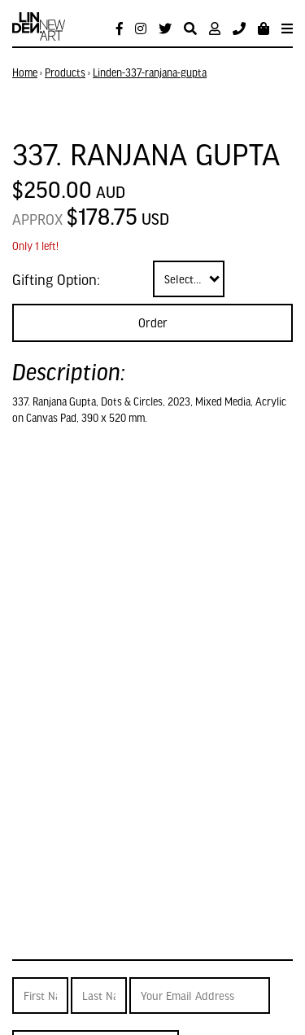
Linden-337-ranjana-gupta (150, 72)
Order (153, 322)
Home (24, 72)
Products (65, 72)
